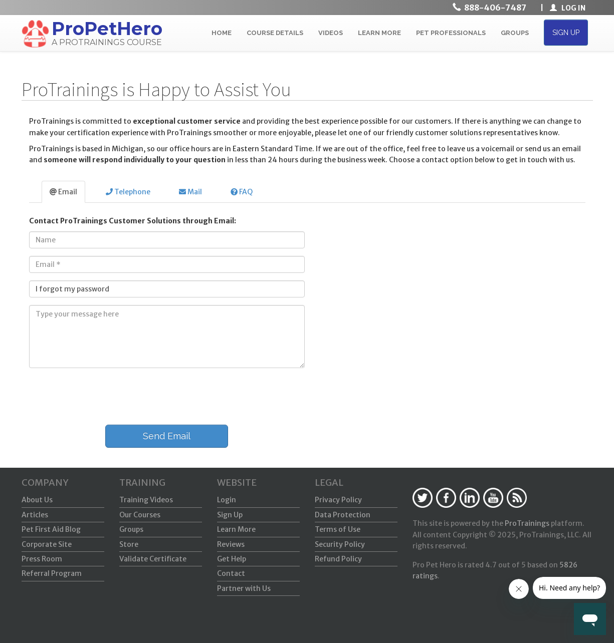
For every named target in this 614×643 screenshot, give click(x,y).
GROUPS (515, 33)
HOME (222, 33)
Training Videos (146, 499)
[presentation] (98, 395)
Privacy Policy (338, 499)
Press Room (42, 558)
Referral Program (52, 573)
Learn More (236, 529)
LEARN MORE (379, 33)
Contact (231, 573)
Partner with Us (244, 588)
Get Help (231, 558)
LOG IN (567, 8)
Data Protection (342, 514)
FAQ (242, 191)
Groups (131, 529)
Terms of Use (337, 529)
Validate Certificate (152, 558)
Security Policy (340, 544)
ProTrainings (527, 523)
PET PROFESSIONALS (451, 33)
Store (128, 544)
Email (63, 191)
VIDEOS (330, 33)
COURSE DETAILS (275, 33)
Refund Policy (338, 558)
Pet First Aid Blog (51, 529)
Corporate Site (47, 544)
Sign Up (230, 514)
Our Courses (139, 514)
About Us (37, 499)
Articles (35, 514)
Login (226, 499)
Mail (190, 191)
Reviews (231, 544)
